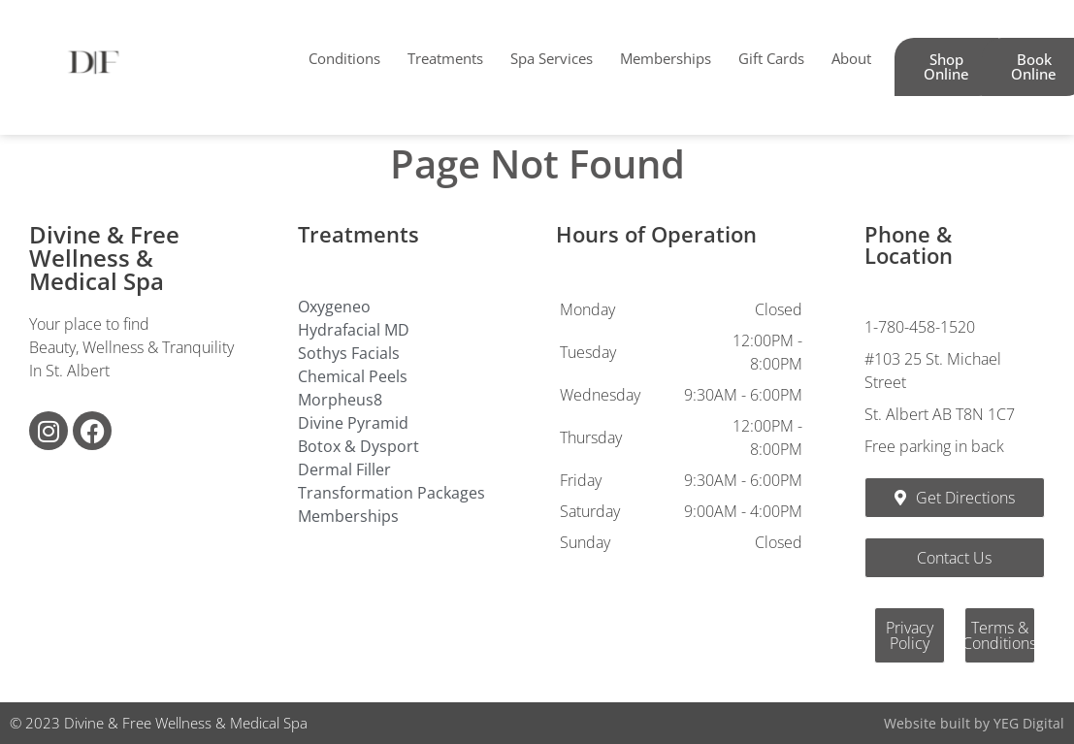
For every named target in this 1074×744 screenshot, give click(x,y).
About (851, 58)
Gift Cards (771, 58)
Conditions (344, 58)
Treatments (445, 58)
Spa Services (551, 58)
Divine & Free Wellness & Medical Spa (104, 257)
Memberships (665, 58)
